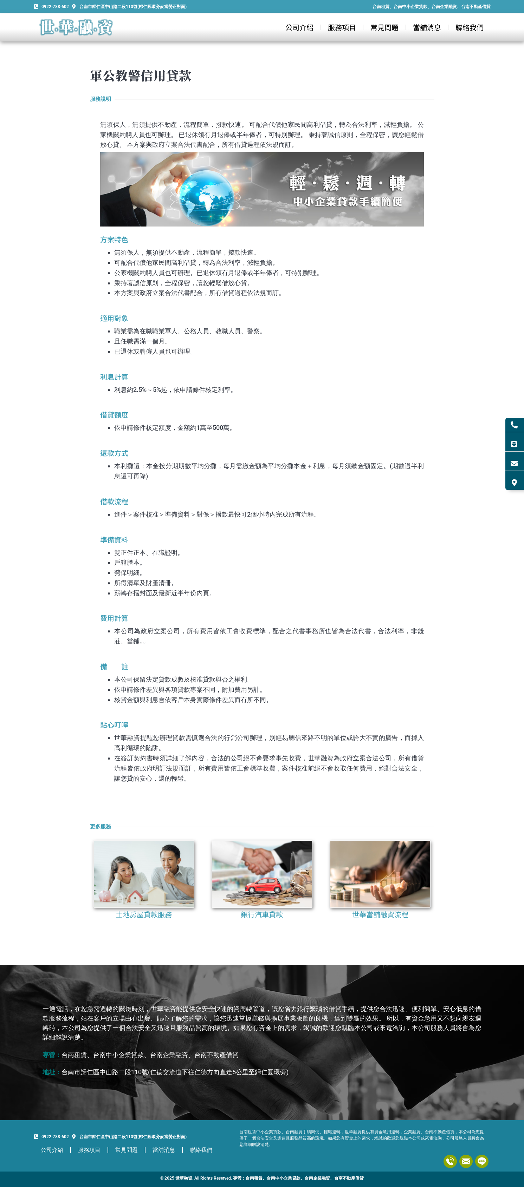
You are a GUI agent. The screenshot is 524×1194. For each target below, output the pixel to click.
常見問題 (384, 27)
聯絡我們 (469, 27)
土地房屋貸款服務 (144, 914)
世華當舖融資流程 (380, 914)
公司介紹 (299, 27)
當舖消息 (427, 27)
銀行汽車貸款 (262, 914)
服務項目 (342, 27)
